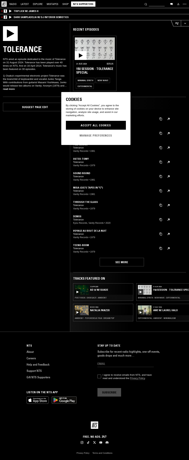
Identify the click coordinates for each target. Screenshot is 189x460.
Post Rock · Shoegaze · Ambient (91, 297)
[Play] (10, 33)
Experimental (85, 86)
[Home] (4, 4)
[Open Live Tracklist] (176, 23)
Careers (31, 358)
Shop (65, 4)
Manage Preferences (96, 135)
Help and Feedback (38, 364)
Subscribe (109, 392)
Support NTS (34, 371)
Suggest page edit (35, 107)
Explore (38, 4)
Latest (25, 4)
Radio (13, 4)
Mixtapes (52, 4)
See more (121, 262)
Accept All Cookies (96, 125)
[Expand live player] (185, 23)
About (30, 352)
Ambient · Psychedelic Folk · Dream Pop (94, 318)
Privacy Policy (137, 378)
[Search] (146, 4)
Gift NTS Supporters (38, 377)
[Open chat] (171, 4)
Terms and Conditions (102, 453)
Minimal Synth (85, 80)
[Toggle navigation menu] (185, 4)
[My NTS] (178, 4)
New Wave (102, 80)
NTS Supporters (83, 4)
